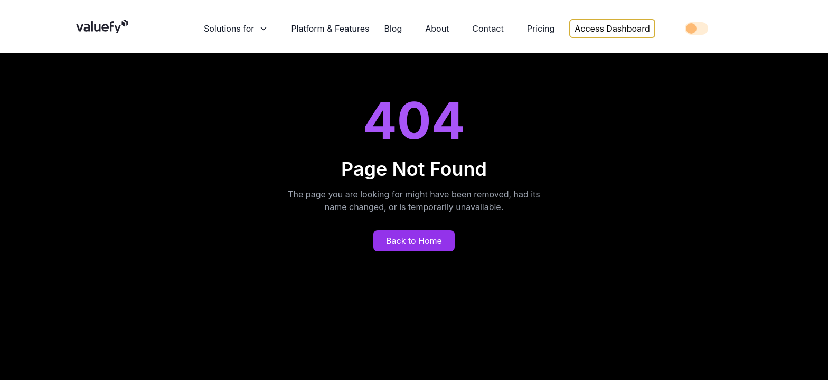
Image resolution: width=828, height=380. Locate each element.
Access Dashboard (612, 28)
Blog (393, 28)
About (437, 28)
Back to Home (414, 240)
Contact (487, 28)
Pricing (541, 28)
